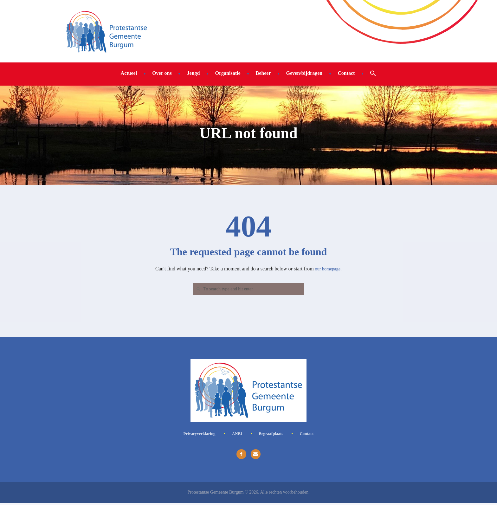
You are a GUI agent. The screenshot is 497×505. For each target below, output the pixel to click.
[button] (373, 72)
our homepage (327, 268)
